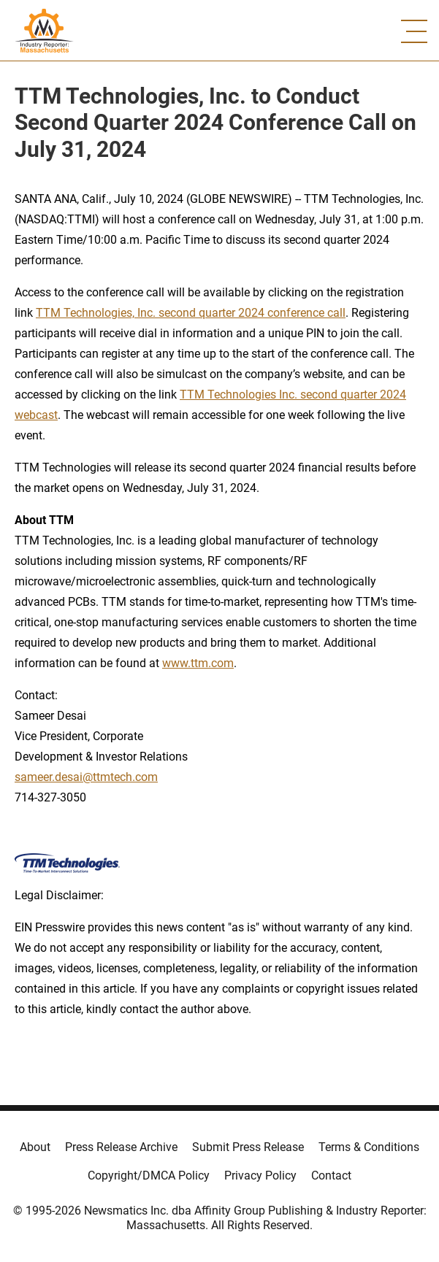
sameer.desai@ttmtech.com (86, 777)
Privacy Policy (260, 1175)
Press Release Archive (121, 1147)
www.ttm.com (198, 663)
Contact (331, 1175)
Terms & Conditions (368, 1147)
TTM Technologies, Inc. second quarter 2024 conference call (191, 313)
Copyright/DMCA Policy (149, 1175)
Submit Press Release (248, 1147)
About (35, 1147)
